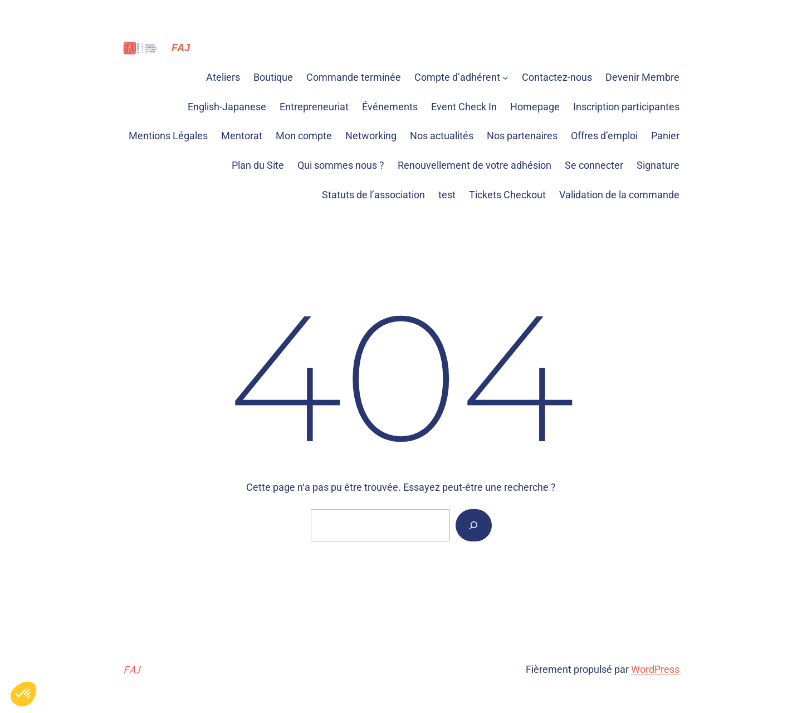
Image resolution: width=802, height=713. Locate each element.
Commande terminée (353, 77)
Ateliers (223, 77)
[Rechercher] (473, 525)
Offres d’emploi (604, 135)
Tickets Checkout (507, 195)
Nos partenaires (522, 135)
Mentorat (241, 135)
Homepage (535, 107)
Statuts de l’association (373, 195)
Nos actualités (441, 135)
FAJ (181, 47)
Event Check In (464, 107)
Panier (665, 135)
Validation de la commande (619, 195)
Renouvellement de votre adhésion (474, 165)
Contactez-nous (557, 77)
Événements (390, 107)
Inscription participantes (626, 107)
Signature (658, 165)
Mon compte (304, 135)
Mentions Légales (168, 135)
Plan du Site (258, 165)
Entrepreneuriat (314, 107)
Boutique (273, 77)
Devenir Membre (642, 77)
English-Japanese (227, 107)
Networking (371, 135)
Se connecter (594, 165)
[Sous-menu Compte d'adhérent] (505, 78)
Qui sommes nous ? (340, 165)
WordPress (655, 669)
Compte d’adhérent (457, 77)
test (447, 195)
